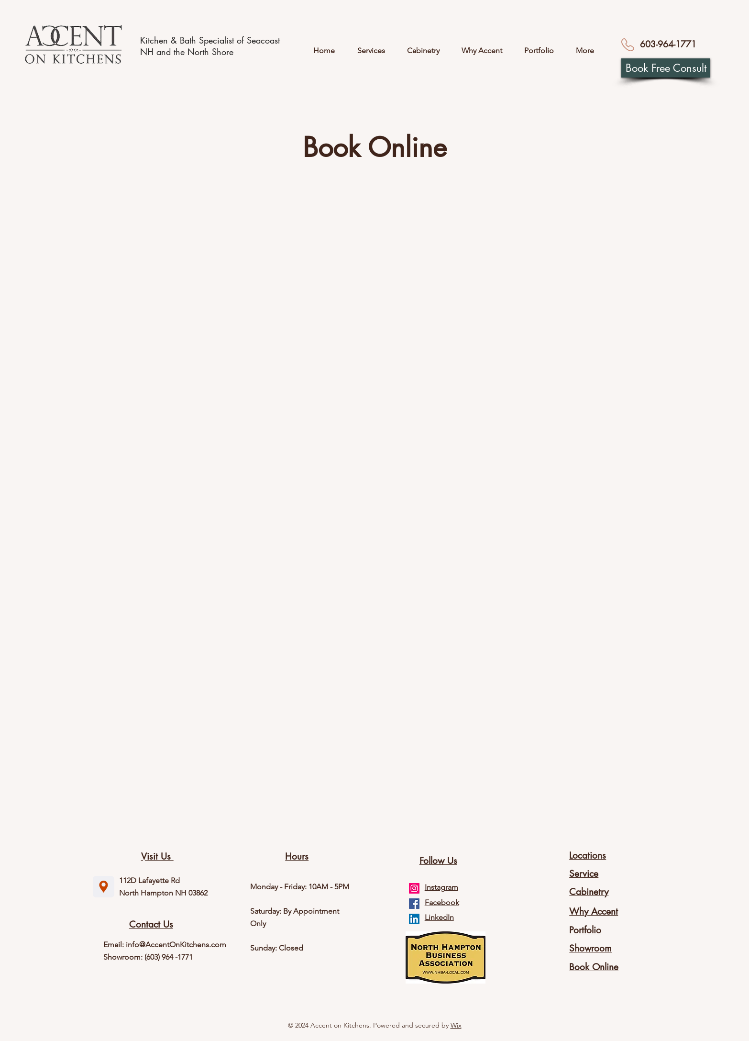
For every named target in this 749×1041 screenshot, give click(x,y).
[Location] (103, 886)
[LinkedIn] (414, 919)
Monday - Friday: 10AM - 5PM (299, 886)
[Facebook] (414, 903)
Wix (456, 1025)
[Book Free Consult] (665, 68)
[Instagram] (414, 888)
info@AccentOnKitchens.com (176, 944)
